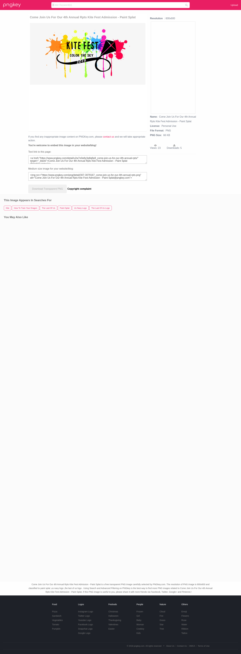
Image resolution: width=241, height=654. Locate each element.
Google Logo (84, 633)
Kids (138, 633)
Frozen (139, 611)
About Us (170, 646)
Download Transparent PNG (47, 189)
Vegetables (57, 620)
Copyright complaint (79, 189)
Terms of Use (203, 646)
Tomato (55, 624)
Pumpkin (56, 629)
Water (184, 624)
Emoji (184, 611)
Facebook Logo (85, 624)
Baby (138, 620)
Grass (162, 620)
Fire (161, 616)
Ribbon (184, 629)
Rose (183, 620)
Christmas (113, 611)
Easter (111, 629)
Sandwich (56, 616)
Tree (162, 629)
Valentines (113, 624)
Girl (138, 616)
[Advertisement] (87, 107)
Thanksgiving (114, 620)
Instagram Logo (85, 611)
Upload (234, 5)
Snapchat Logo (85, 629)
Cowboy (140, 629)
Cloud (162, 611)
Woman (140, 624)
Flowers (185, 616)
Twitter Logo (84, 616)
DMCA (192, 646)
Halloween (113, 616)
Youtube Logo (84, 620)
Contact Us (182, 646)
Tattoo (184, 633)
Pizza (54, 611)
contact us (108, 136)
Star (162, 624)
